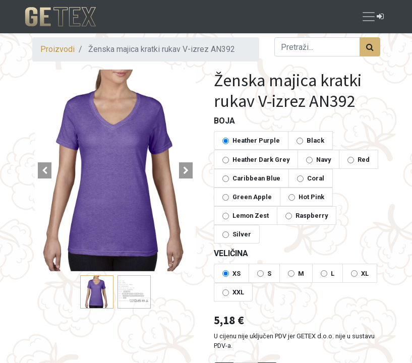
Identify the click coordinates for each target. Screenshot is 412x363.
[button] (44, 170)
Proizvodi (57, 49)
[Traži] (370, 46)
